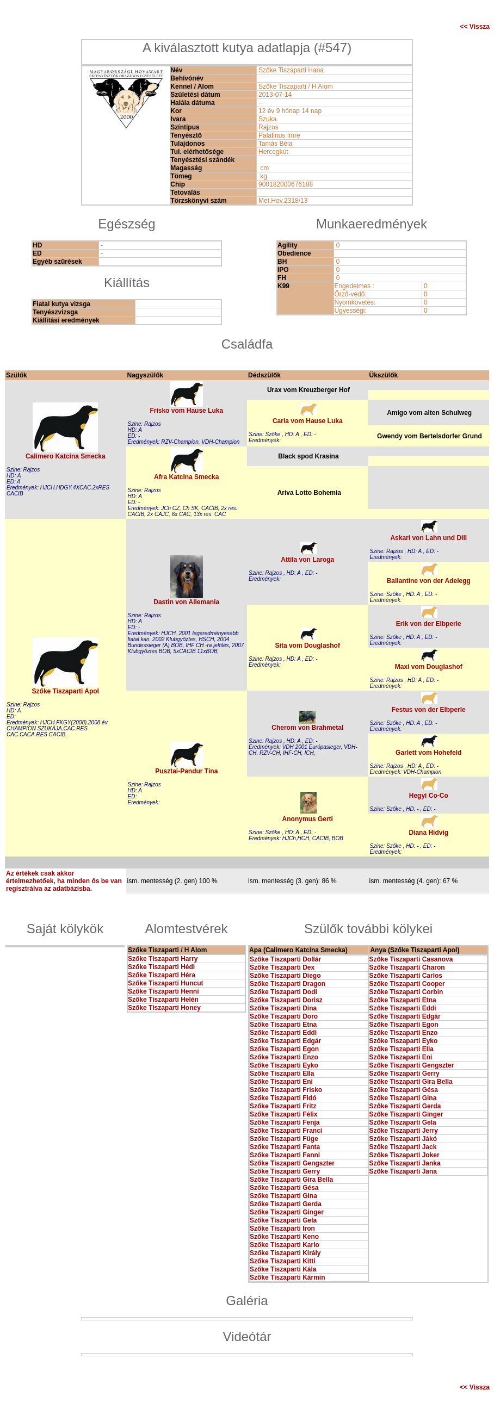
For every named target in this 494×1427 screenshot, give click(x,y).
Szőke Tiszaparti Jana (403, 1171)
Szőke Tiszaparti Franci (286, 1130)
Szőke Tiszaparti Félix (284, 1114)
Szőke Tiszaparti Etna (283, 1024)
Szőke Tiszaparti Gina (283, 1196)
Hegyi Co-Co (428, 795)
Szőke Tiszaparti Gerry (285, 1171)
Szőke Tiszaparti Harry (163, 959)
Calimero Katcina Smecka (66, 456)
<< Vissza (475, 26)
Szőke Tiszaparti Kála (283, 1269)
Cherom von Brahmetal (307, 727)
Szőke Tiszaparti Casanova (411, 959)
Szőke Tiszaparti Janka (405, 1163)
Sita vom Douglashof (307, 645)
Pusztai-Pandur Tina (186, 771)
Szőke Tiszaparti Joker (404, 1155)
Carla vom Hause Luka (308, 421)
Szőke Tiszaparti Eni (281, 1081)
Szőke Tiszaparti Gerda (286, 1204)
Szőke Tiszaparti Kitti (282, 1261)
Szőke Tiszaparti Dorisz (286, 1000)
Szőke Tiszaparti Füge (284, 1139)
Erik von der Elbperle (428, 624)
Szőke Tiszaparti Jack (403, 1147)
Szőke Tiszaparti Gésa (284, 1188)
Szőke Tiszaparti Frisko (286, 1090)
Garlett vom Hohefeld (428, 752)
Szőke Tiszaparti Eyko (284, 1065)
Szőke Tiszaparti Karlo (284, 1245)
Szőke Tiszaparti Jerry (404, 1130)
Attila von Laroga (307, 559)
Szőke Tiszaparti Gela (283, 1220)
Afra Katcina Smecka (186, 477)
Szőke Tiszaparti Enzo (284, 1057)
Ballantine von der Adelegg (429, 581)
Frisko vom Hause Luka (186, 410)
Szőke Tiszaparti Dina (283, 1008)
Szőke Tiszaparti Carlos (406, 975)
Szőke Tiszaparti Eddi (283, 1033)
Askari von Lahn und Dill (428, 538)
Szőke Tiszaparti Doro (284, 1016)
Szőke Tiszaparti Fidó (283, 1098)
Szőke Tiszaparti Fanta (285, 1147)
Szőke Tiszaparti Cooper (407, 984)
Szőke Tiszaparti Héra (161, 975)
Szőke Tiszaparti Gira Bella (291, 1179)
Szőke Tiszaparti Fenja (285, 1122)
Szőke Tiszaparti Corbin (406, 992)
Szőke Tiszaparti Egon (284, 1049)
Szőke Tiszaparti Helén (163, 999)
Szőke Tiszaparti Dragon (287, 984)
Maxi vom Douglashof (428, 667)
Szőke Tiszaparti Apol (65, 691)
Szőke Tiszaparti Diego (285, 975)
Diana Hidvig (428, 832)
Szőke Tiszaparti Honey (164, 1008)
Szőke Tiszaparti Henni (163, 991)
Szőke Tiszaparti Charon (407, 967)
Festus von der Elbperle (429, 710)
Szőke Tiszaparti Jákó (403, 1139)
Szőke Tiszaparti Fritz (283, 1106)
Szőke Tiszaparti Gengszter (292, 1163)
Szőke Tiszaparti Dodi (283, 992)
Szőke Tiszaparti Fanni (285, 1155)
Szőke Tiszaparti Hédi (161, 967)
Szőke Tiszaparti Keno (284, 1236)
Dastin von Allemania (186, 602)
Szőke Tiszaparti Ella (282, 1073)
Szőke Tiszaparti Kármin (287, 1277)
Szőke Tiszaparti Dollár (285, 959)
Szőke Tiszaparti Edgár (285, 1041)
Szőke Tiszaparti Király (285, 1253)
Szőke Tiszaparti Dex (282, 967)
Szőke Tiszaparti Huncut (165, 983)
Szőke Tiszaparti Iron (282, 1228)
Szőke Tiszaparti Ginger (287, 1212)
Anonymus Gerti (307, 819)
